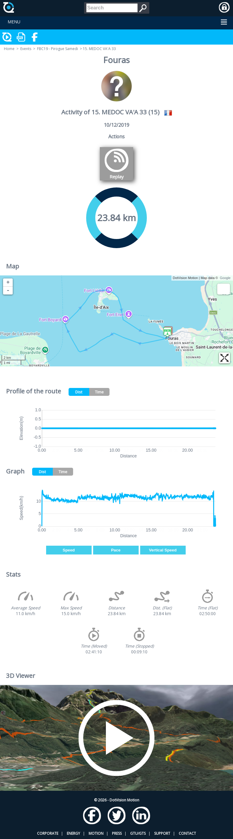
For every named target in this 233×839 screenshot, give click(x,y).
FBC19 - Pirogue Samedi (57, 48)
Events (25, 48)
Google (225, 278)
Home (9, 48)
